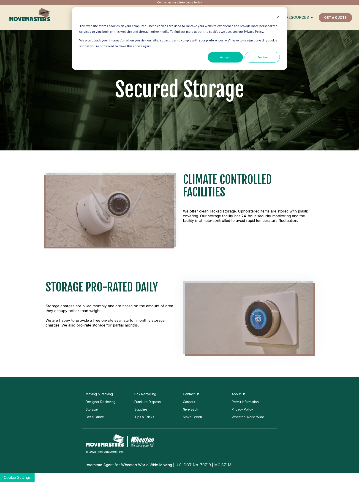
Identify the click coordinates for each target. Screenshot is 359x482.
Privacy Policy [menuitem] (242, 409)
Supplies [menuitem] (140, 409)
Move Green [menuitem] (192, 417)
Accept (225, 57)
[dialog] (179, 38)
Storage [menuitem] (92, 409)
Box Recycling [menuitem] (145, 394)
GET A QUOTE (335, 17)
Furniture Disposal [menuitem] (147, 402)
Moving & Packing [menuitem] (99, 394)
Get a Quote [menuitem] (95, 417)
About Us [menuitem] (238, 394)
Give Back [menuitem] (190, 409)
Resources (298, 17)
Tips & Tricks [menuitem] (144, 417)
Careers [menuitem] (189, 402)
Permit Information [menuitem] (245, 402)
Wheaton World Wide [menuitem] (248, 417)
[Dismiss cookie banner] (278, 17)
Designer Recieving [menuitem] (100, 402)
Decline (262, 57)
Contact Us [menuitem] (191, 394)
